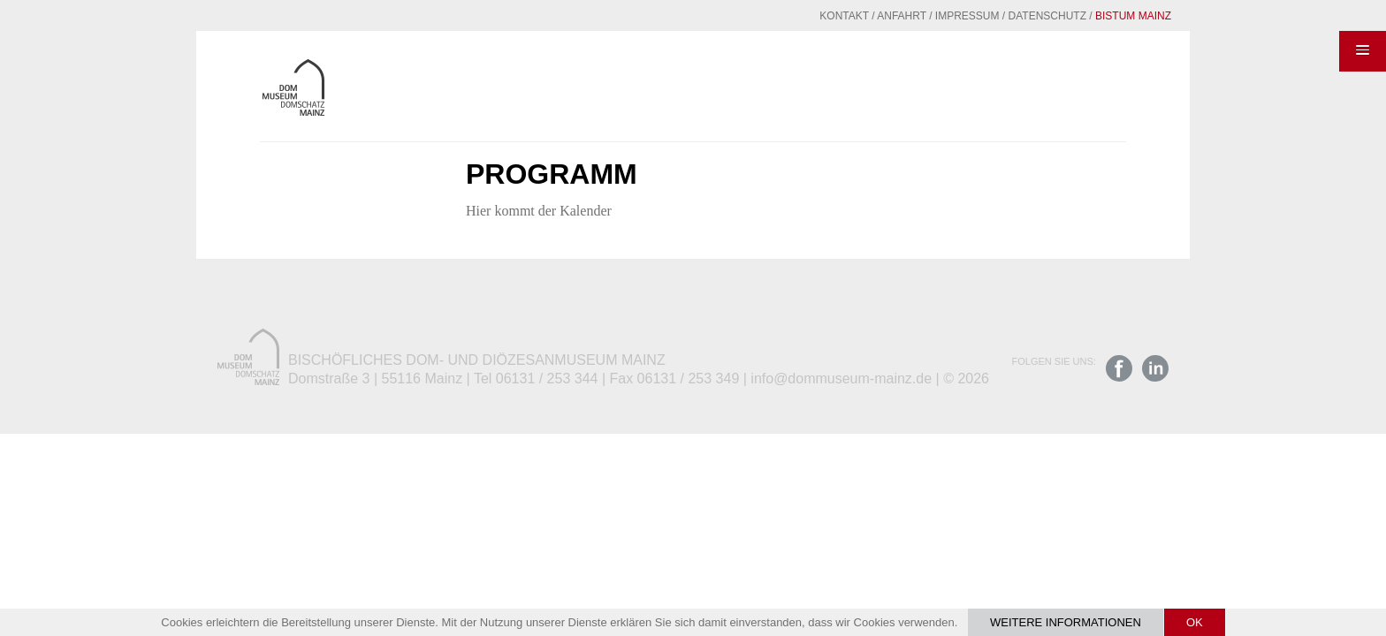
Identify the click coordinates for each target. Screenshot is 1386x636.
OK (1194, 622)
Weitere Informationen (1065, 622)
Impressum (924, 16)
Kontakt (801, 16)
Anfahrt (858, 16)
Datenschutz (1004, 16)
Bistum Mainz (1090, 16)
